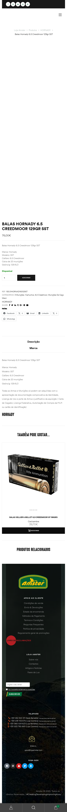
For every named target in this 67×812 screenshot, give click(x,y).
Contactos (33, 663)
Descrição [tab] (33, 341)
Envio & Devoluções (33, 607)
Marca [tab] (33, 348)
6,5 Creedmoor (41, 295)
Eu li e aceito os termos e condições (21, 689)
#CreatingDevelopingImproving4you (43, 794)
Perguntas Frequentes (33, 624)
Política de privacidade (33, 628)
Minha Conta (11, 807)
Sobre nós (33, 659)
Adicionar (26, 278)
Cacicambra (33, 521)
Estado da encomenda (33, 611)
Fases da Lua (33, 672)
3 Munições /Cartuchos (24, 295)
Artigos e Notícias (33, 668)
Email (33, 746)
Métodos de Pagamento (33, 616)
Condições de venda (33, 603)
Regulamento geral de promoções (33, 633)
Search (33, 807)
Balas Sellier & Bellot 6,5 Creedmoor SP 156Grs (33, 517)
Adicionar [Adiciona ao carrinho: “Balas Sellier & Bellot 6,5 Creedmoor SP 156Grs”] (35, 531)
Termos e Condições (33, 620)
